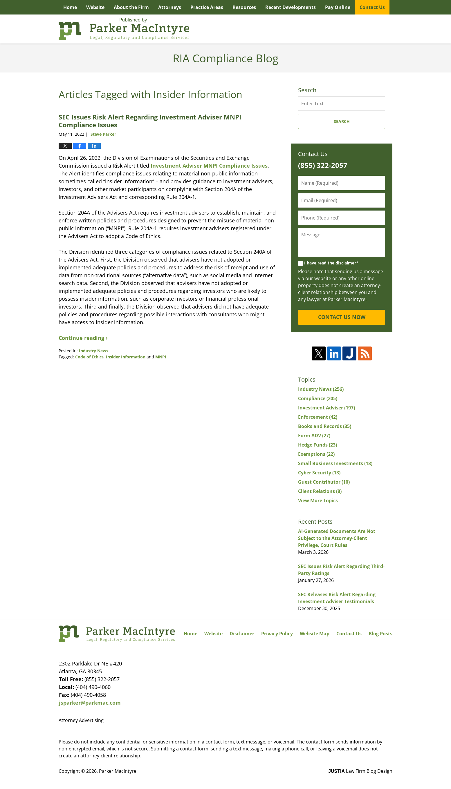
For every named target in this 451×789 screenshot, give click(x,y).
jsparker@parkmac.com (90, 702)
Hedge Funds (317, 445)
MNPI (160, 357)
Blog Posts (380, 633)
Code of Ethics (89, 357)
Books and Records (324, 426)
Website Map (314, 633)
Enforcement (317, 417)
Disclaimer (242, 633)
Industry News (93, 350)
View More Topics (318, 500)
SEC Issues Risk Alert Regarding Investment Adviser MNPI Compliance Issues (150, 121)
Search (342, 121)
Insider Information (125, 357)
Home (70, 7)
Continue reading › (83, 337)
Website (95, 7)
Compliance (317, 398)
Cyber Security (319, 472)
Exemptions (316, 454)
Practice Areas (206, 7)
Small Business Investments (335, 463)
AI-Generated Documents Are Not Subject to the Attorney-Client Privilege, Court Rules (336, 538)
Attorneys (169, 7)
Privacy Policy (277, 633)
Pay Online (337, 7)
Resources (244, 7)
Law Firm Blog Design (360, 771)
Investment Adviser (326, 408)
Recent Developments (290, 7)
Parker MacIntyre (117, 771)
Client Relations (320, 491)
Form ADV (314, 435)
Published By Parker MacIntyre (360, 29)
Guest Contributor (324, 482)
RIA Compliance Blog (124, 29)
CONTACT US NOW (341, 316)
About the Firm (131, 7)
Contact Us (372, 7)
